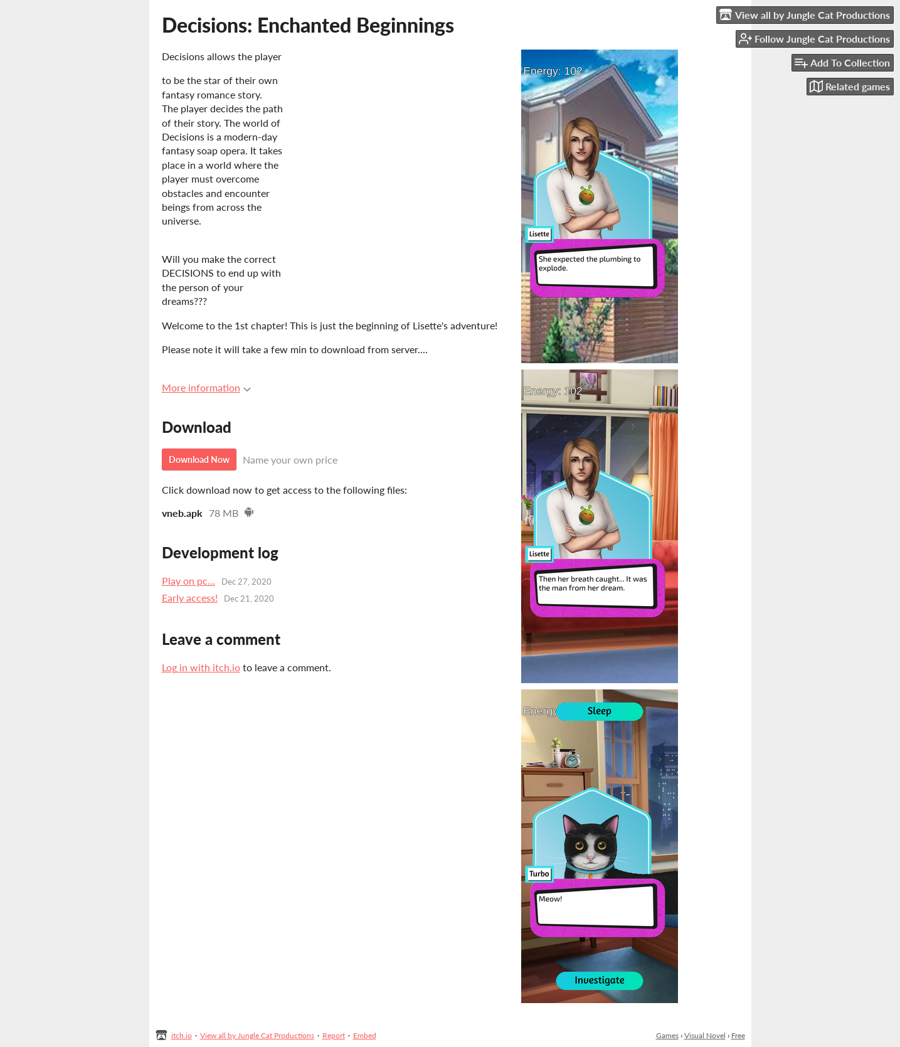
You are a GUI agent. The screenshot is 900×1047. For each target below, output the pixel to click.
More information (206, 387)
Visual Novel (705, 1035)
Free (738, 1035)
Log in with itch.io (201, 667)
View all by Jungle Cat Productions (257, 1035)
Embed (364, 1035)
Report (333, 1035)
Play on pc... (188, 581)
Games (667, 1035)
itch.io (181, 1035)
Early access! (190, 597)
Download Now (199, 459)
